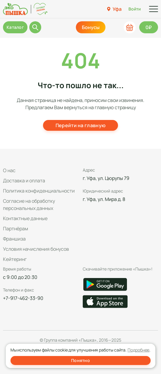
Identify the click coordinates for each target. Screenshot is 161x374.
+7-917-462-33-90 (23, 298)
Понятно (80, 360)
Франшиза (14, 238)
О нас (9, 170)
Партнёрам (15, 228)
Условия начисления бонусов (36, 249)
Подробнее (138, 350)
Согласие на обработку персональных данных (29, 204)
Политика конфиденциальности (39, 190)
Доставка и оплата (24, 180)
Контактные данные (25, 218)
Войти (134, 9)
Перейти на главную (81, 125)
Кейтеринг (15, 259)
